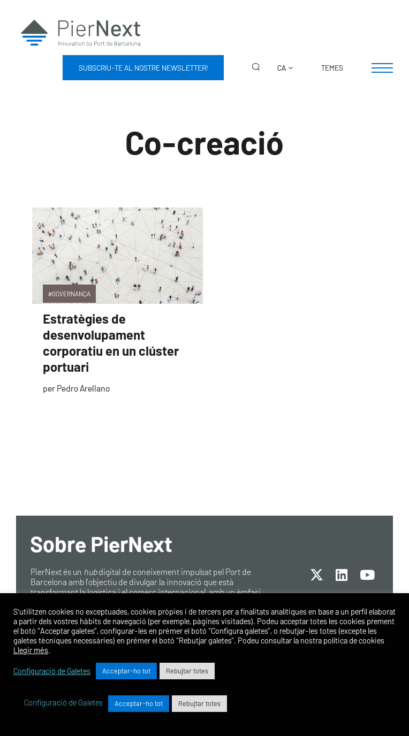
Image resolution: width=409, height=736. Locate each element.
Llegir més (30, 650)
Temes (332, 67)
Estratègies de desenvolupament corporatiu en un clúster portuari (111, 342)
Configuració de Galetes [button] (51, 671)
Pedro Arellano (83, 388)
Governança (71, 293)
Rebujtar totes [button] (187, 670)
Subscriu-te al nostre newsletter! (143, 67)
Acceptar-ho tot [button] (126, 670)
